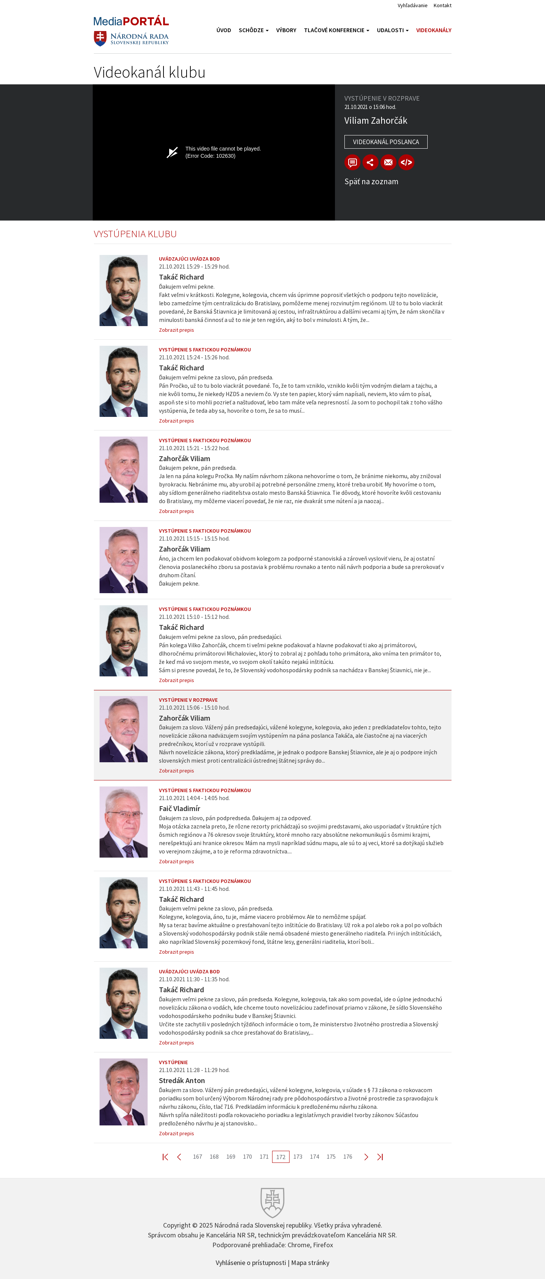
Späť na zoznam (371, 181)
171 (264, 1156)
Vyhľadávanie (413, 5)
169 (230, 1156)
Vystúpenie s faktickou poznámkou (205, 349)
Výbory (286, 30)
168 (214, 1156)
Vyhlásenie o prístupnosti (251, 1262)
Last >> (375, 1156)
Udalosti (393, 30)
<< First (170, 1156)
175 (331, 1156)
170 (247, 1156)
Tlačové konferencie (336, 30)
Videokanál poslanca (386, 142)
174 (314, 1156)
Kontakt (443, 5)
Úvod (223, 30)
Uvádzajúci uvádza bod (189, 258)
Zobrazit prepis (176, 329)
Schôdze (254, 30)
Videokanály (434, 30)
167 (197, 1156)
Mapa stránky (310, 1262)
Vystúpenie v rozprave (188, 699)
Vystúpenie (173, 1062)
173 (297, 1156)
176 (347, 1156)
